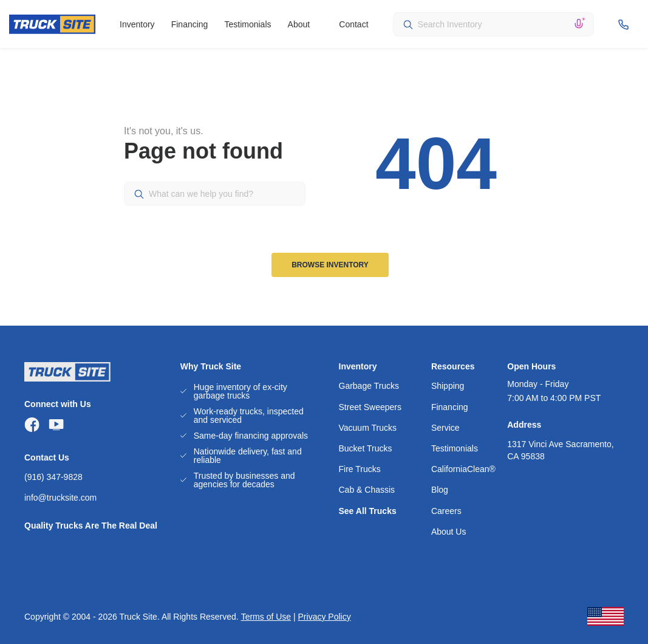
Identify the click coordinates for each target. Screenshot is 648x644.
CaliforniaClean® (463, 469)
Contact (353, 24)
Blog (439, 490)
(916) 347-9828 (53, 477)
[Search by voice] (579, 24)
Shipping (448, 386)
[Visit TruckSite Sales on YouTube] (56, 424)
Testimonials (247, 24)
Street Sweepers (370, 407)
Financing (189, 24)
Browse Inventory (330, 265)
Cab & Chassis (367, 490)
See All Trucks (368, 511)
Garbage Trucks (369, 386)
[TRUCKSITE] (52, 24)
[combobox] (493, 24)
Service (445, 428)
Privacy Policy (324, 617)
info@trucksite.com (60, 497)
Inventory (137, 24)
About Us (448, 531)
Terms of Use (266, 617)
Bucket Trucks (365, 448)
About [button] (299, 24)
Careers (446, 511)
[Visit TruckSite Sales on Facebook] (31, 424)
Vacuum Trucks (368, 428)
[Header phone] (625, 24)
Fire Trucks (360, 469)
